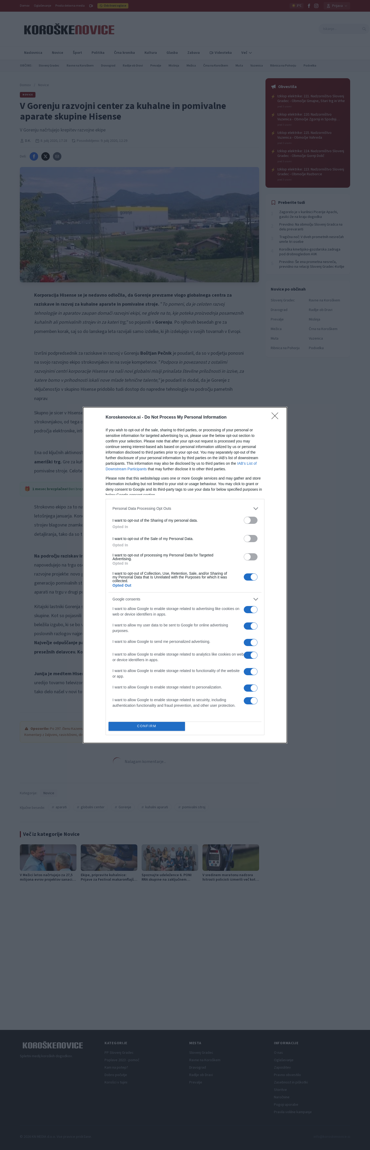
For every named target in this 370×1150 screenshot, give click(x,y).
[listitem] (185, 508)
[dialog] (185, 575)
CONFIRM (147, 726)
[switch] (251, 520)
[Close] (277, 417)
